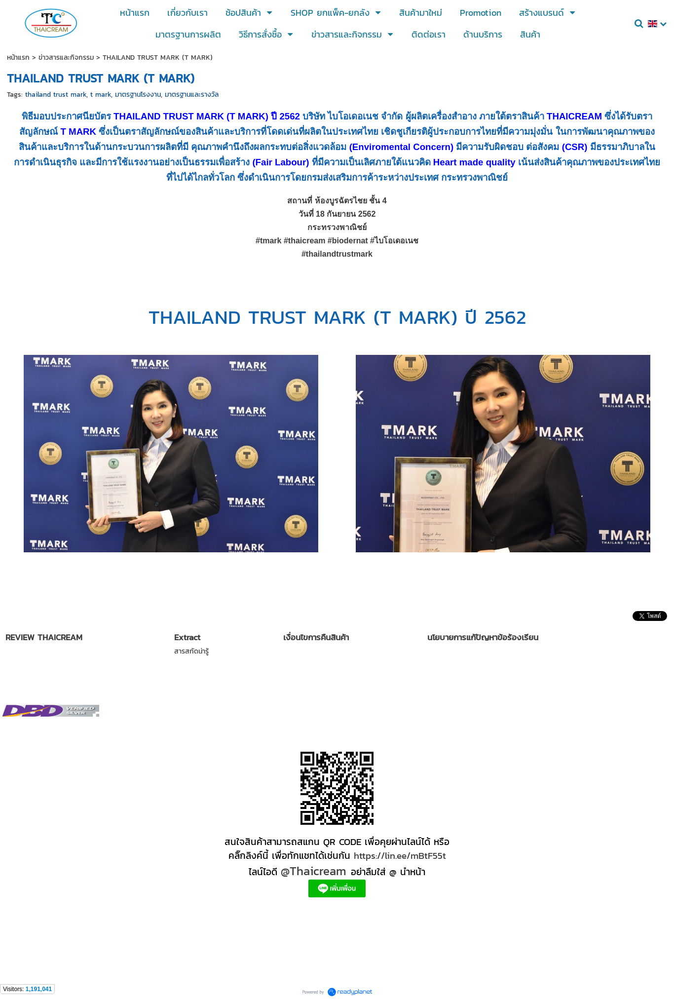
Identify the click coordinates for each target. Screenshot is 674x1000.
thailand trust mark (55, 94)
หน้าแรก (18, 57)
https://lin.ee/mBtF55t (400, 855)
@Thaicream (313, 871)
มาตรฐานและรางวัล (192, 94)
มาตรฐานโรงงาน (138, 94)
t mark (100, 94)
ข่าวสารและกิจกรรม (66, 57)
